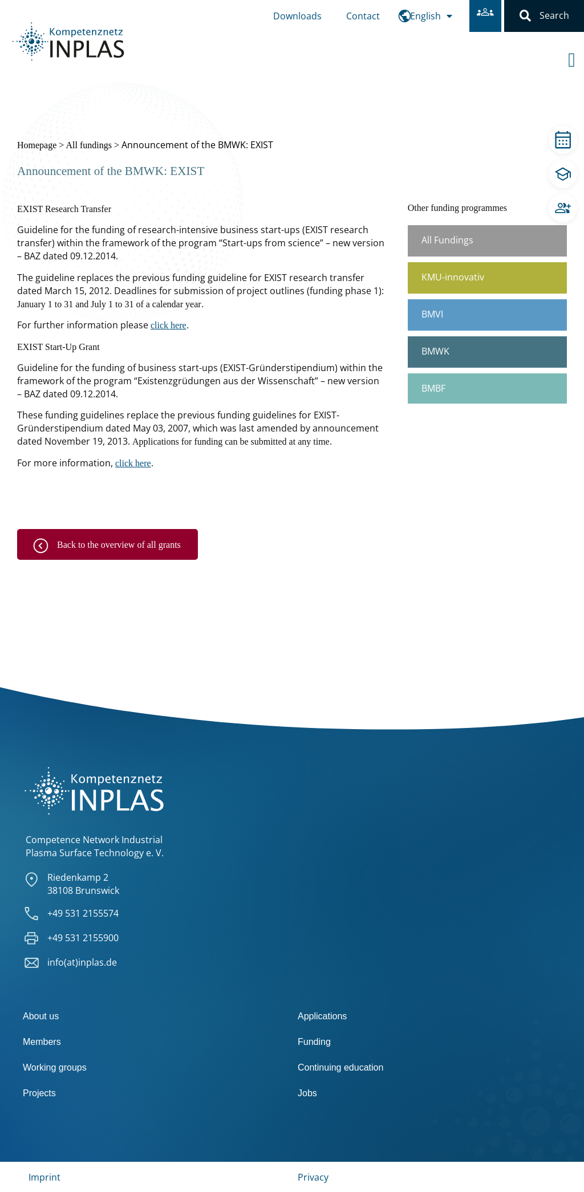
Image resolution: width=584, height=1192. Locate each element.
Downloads (297, 16)
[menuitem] (431, 16)
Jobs (307, 1093)
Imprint (44, 1177)
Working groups (55, 1067)
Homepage (36, 145)
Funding (314, 1042)
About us (41, 1016)
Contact (363, 16)
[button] (525, 16)
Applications (322, 1016)
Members (42, 1042)
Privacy (313, 1177)
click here (168, 325)
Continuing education (340, 1067)
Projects (39, 1093)
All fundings (88, 145)
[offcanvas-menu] (576, 51)
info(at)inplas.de (82, 962)
